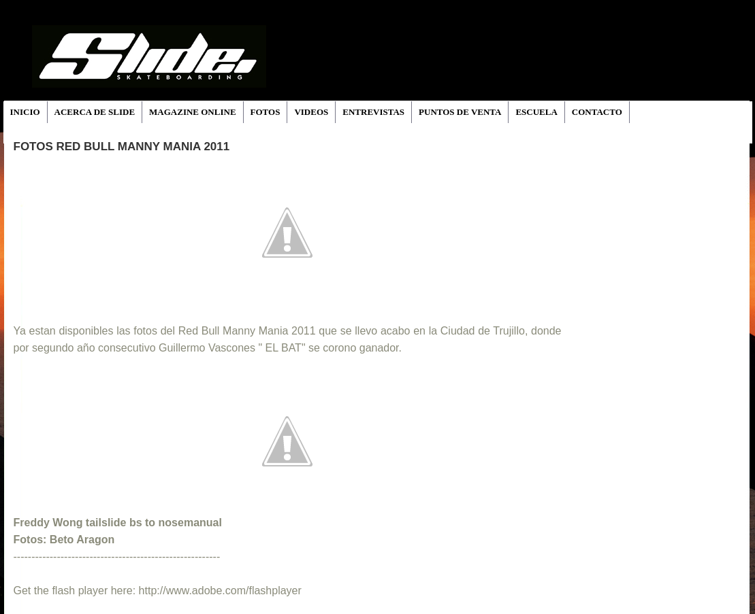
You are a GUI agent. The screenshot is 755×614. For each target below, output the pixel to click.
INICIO (25, 112)
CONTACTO (597, 112)
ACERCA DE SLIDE (94, 112)
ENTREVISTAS (373, 112)
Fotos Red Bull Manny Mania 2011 (122, 146)
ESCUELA (536, 112)
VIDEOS (311, 112)
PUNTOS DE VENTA (460, 112)
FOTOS (265, 112)
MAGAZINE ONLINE (192, 112)
